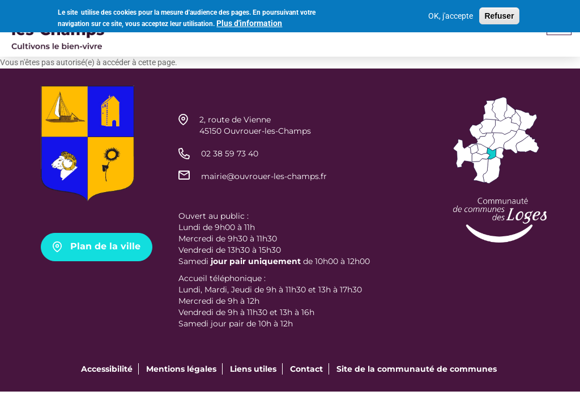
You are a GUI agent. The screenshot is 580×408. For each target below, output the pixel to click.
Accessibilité (107, 369)
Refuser (499, 14)
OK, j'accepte (450, 14)
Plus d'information (249, 21)
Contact (306, 369)
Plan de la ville (105, 246)
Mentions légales (181, 369)
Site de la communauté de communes (416, 369)
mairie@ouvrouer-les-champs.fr (264, 176)
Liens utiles (253, 369)
